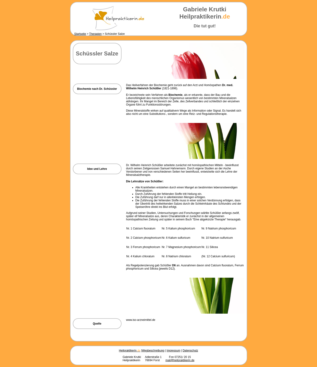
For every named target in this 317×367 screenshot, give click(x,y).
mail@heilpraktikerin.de (179, 360)
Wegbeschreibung (153, 350)
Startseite (80, 33)
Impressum (173, 350)
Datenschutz (190, 350)
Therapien (95, 33)
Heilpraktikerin (130, 350)
